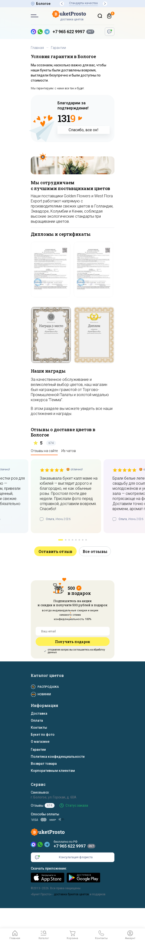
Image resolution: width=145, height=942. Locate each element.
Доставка (39, 713)
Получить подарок (72, 641)
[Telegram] (47, 844)
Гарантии (38, 749)
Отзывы (43, 805)
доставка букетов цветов (71, 894)
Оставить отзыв (55, 551)
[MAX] (33, 844)
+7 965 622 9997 (69, 31)
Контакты (39, 727)
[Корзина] (109, 16)
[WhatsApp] (40, 844)
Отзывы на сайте (44, 451)
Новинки (44, 694)
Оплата (37, 720)
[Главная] (14, 935)
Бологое (43, 3)
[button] (62, 3)
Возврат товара (44, 764)
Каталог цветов (47, 675)
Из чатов (68, 451)
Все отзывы (95, 551)
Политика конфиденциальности (58, 756)
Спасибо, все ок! (83, 130)
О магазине (40, 741)
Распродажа (48, 687)
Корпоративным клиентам (53, 771)
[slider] (52, 470)
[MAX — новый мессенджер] (33, 31)
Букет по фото (43, 734)
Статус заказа (76, 805)
